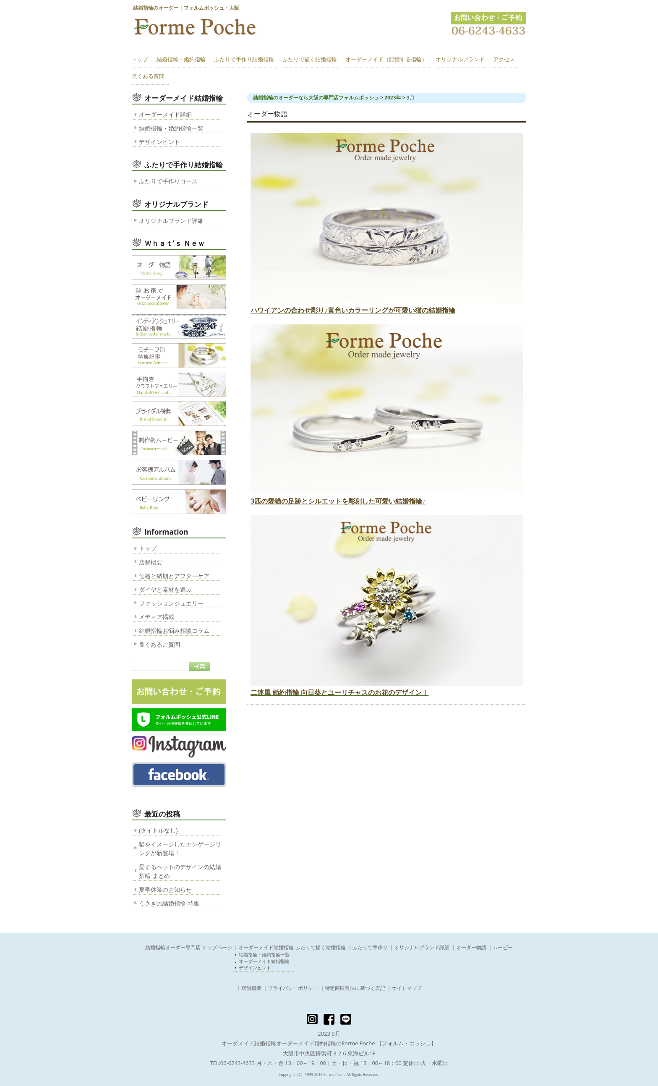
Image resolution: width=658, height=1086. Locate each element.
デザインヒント (159, 142)
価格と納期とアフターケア (174, 576)
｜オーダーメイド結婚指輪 (263, 947)
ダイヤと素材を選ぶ (165, 589)
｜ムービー (500, 947)
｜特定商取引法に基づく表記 (352, 988)
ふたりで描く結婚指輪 (320, 947)
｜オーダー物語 (468, 947)
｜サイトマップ (404, 988)
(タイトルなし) (158, 830)
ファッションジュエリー (171, 603)
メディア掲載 (156, 617)
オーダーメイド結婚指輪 (265, 961)
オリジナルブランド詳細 (171, 221)
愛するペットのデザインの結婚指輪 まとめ (180, 871)
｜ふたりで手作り (367, 947)
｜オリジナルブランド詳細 (419, 947)
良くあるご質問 (159, 644)
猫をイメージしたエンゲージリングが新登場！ (180, 848)
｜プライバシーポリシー (290, 988)
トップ (148, 548)
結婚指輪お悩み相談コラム (174, 630)
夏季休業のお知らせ (165, 889)
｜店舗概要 (248, 988)
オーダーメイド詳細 (165, 114)
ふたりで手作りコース (168, 181)
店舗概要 (150, 562)
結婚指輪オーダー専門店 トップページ (188, 947)
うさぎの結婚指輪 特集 (169, 903)
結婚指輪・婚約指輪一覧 (171, 128)
